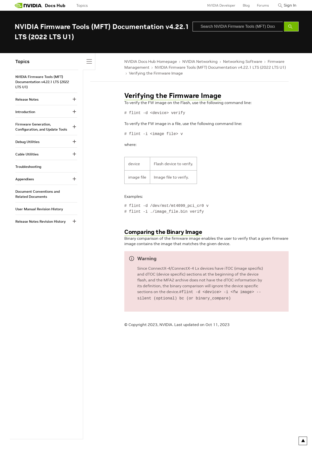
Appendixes (24, 179)
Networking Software (242, 61)
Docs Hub (55, 5)
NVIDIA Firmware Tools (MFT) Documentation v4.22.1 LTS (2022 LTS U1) (220, 67)
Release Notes (27, 99)
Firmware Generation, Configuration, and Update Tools (41, 127)
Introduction (25, 112)
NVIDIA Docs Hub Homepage (150, 61)
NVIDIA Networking (200, 61)
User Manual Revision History (39, 209)
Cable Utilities (27, 154)
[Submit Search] (291, 26)
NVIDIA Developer (218, 5)
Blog (242, 5)
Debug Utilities (27, 142)
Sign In (288, 5)
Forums (259, 5)
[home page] (28, 5)
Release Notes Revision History (40, 221)
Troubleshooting (28, 166)
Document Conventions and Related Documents (37, 194)
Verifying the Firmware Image (156, 73)
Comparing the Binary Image (163, 232)
